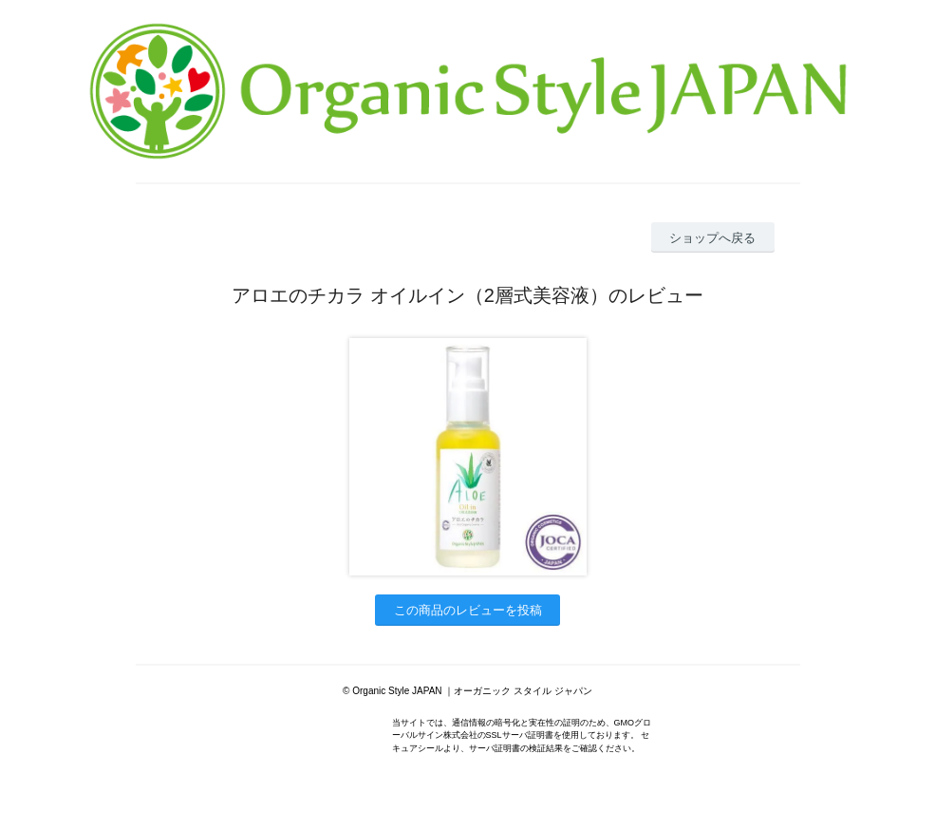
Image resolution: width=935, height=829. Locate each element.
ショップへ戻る (712, 238)
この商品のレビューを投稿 (468, 610)
